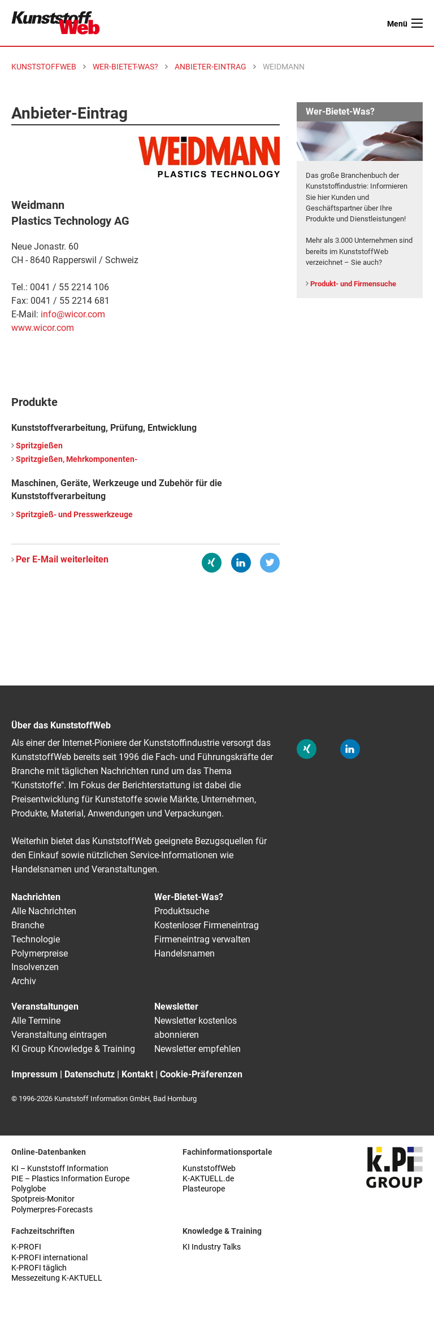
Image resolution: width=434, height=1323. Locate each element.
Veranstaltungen (45, 1006)
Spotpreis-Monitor (43, 1199)
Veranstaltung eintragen (59, 1034)
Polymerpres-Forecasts (52, 1210)
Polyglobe (28, 1189)
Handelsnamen (184, 953)
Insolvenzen (35, 967)
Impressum (34, 1074)
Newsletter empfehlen (197, 1048)
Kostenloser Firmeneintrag (206, 925)
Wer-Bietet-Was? (188, 897)
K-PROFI (26, 1247)
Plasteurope (204, 1189)
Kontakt (137, 1074)
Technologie (35, 939)
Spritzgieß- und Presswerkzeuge (74, 514)
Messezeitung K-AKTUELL (56, 1278)
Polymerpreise (39, 953)
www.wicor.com (42, 327)
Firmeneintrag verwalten (202, 939)
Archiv (23, 981)
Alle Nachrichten (43, 911)
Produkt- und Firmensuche (353, 284)
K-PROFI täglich (39, 1268)
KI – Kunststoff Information (59, 1168)
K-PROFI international (49, 1258)
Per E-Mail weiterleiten (62, 559)
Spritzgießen (39, 446)
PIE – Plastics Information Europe (70, 1179)
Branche (27, 925)
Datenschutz (89, 1074)
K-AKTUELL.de (208, 1179)
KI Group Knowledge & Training (73, 1048)
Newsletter (176, 1006)
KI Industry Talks (212, 1247)
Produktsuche (181, 911)
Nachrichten (35, 897)
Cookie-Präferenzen (201, 1074)
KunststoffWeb (209, 1168)
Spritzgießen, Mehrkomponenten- (76, 459)
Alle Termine (35, 1020)
